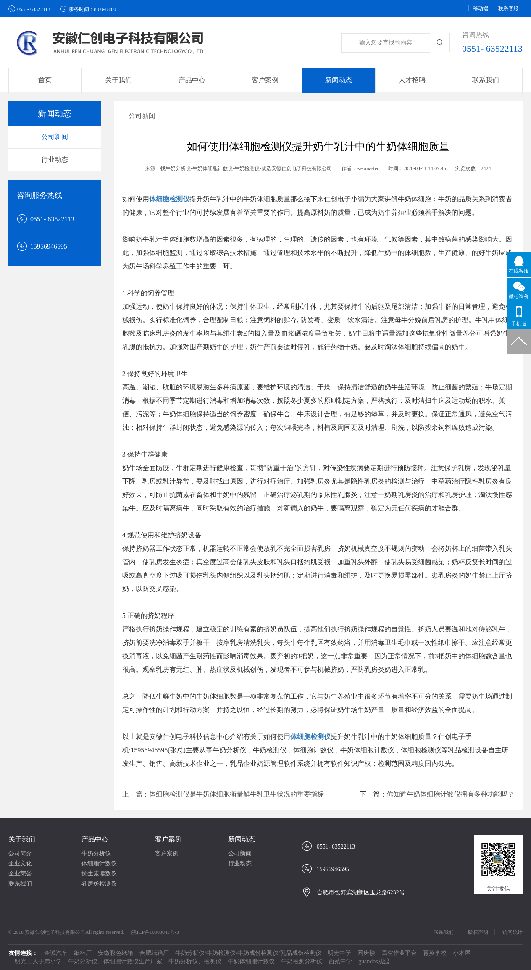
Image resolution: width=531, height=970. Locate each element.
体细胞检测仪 (169, 198)
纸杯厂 (83, 953)
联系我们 (485, 80)
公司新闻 (54, 136)
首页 (45, 80)
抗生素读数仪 (99, 873)
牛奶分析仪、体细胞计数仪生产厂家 (115, 961)
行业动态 (54, 159)
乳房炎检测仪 (99, 884)
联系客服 (508, 8)
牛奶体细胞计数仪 (251, 961)
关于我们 (21, 839)
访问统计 (512, 932)
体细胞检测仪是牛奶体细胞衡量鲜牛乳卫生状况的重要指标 (236, 794)
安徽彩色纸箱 (115, 953)
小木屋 (462, 953)
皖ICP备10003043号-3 (155, 932)
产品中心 (94, 839)
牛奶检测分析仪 (301, 961)
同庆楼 (366, 953)
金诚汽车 (56, 953)
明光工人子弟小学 (38, 961)
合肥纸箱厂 (154, 953)
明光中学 (339, 953)
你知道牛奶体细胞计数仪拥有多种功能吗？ (450, 794)
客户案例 (168, 839)
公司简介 (20, 853)
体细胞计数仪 (99, 863)
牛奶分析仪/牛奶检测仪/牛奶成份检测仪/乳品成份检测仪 (248, 953)
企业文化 (20, 863)
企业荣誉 (20, 873)
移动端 (480, 8)
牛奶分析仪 (96, 853)
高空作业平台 (399, 953)
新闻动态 (241, 839)
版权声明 (478, 932)
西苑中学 (340, 961)
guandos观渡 (374, 961)
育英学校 (435, 953)
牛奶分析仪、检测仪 (194, 961)
